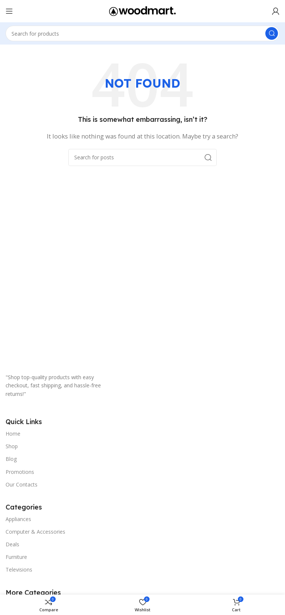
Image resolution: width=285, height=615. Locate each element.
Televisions (19, 569)
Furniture (16, 556)
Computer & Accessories (35, 531)
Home (13, 433)
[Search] (142, 33)
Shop (12, 446)
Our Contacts (21, 484)
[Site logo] (142, 10)
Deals (12, 544)
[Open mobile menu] (9, 11)
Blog (11, 458)
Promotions (20, 471)
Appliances (18, 519)
